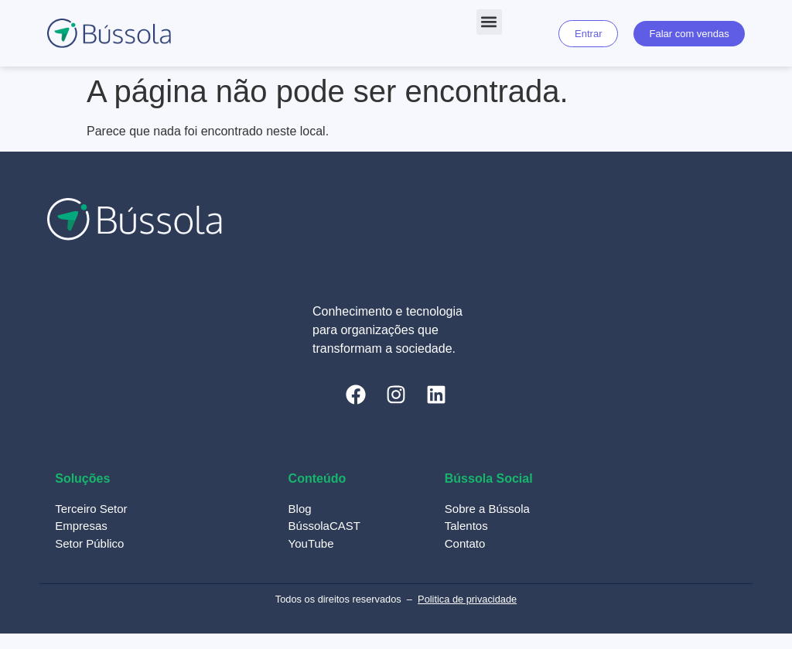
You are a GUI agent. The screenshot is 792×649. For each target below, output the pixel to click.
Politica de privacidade (467, 599)
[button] (489, 22)
